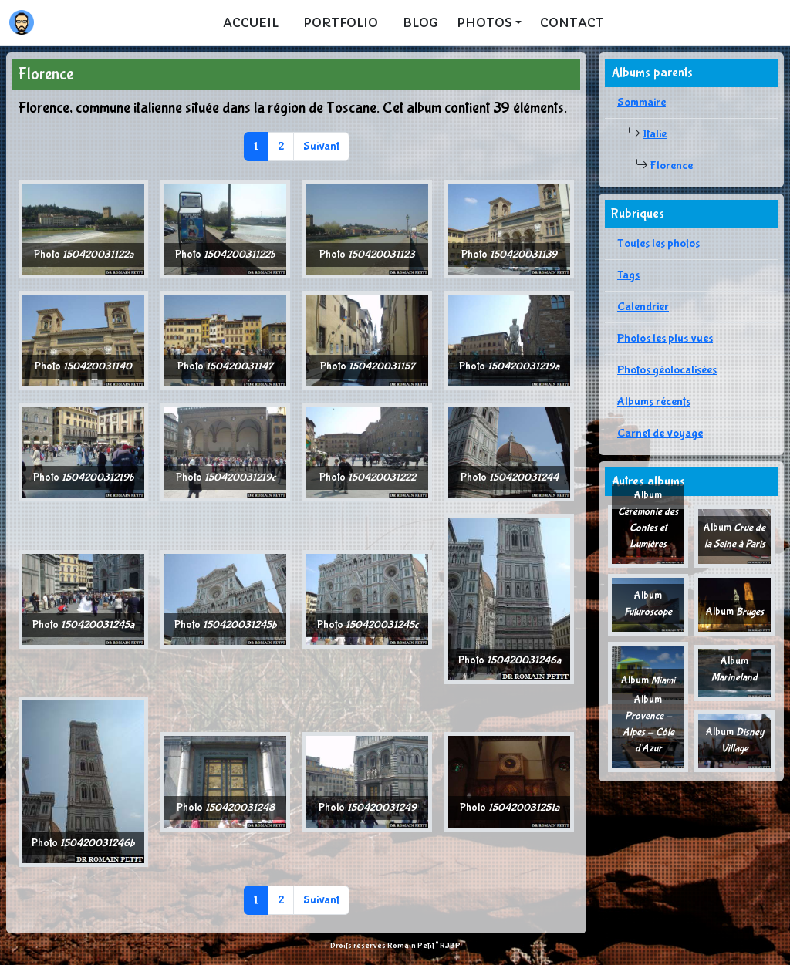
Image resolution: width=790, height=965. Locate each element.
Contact (572, 22)
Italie (655, 134)
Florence (671, 165)
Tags (628, 275)
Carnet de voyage (660, 433)
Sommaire (641, 102)
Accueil (251, 22)
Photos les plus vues (665, 338)
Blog (420, 22)
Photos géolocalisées (667, 370)
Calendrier (643, 306)
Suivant (321, 146)
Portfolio (340, 22)
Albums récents (653, 401)
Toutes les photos (658, 243)
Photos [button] (484, 22)
